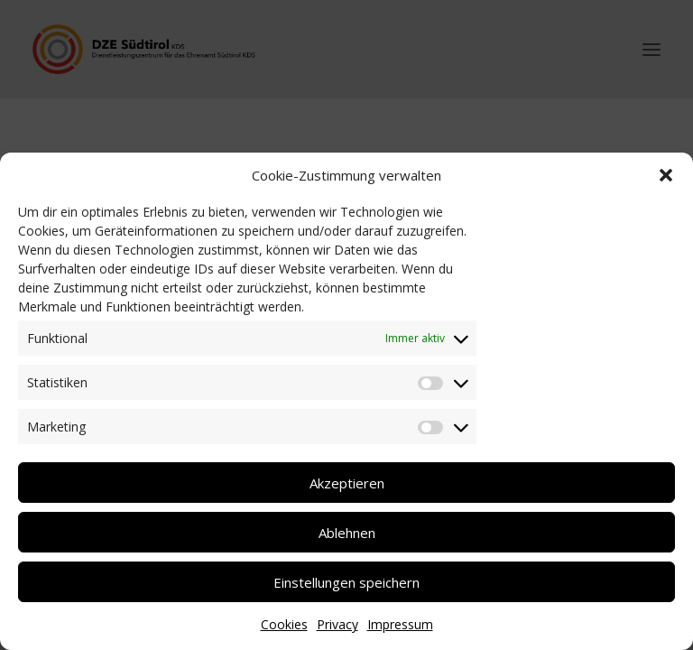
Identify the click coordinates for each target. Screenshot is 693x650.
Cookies (284, 624)
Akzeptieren (347, 483)
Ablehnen (347, 533)
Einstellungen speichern (346, 582)
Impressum (400, 624)
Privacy (337, 624)
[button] (666, 175)
